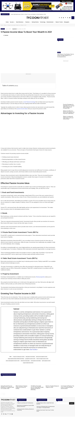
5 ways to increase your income (18, 356)
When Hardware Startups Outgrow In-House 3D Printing (22, 386)
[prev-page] (2, 394)
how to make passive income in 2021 (12, 360)
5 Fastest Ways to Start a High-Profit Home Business (44, 403)
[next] (73, 14)
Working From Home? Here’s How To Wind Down (46, 409)
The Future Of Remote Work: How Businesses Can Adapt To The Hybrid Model (46, 407)
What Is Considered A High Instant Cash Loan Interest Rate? (68, 117)
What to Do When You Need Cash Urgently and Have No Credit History (68, 111)
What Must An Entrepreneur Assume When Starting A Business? (25, 406)
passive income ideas (22, 108)
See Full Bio (33, 349)
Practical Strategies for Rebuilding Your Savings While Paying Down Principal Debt (68, 105)
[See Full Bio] (37, 350)
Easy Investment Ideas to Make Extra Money (16, 358)
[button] (72, 17)
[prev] (71, 14)
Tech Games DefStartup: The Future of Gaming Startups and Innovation (67, 387)
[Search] (71, 403)
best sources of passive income (41, 356)
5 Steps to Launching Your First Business (24, 402)
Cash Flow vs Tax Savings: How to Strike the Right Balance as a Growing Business (65, 55)
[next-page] (4, 394)
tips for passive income (46, 360)
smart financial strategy (29, 102)
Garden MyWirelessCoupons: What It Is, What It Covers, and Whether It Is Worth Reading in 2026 (28, 14)
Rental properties (40, 277)
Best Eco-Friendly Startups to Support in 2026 (52, 386)
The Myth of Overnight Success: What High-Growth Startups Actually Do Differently (37, 387)
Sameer (6, 35)
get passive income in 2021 (30, 358)
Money (5, 25)
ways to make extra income (28, 362)
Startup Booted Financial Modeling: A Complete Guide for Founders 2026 (7, 387)
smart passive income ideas (36, 360)
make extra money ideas (25, 360)
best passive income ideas (30, 356)
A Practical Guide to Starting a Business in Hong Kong (25, 409)
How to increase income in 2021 (42, 358)
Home (2, 25)
